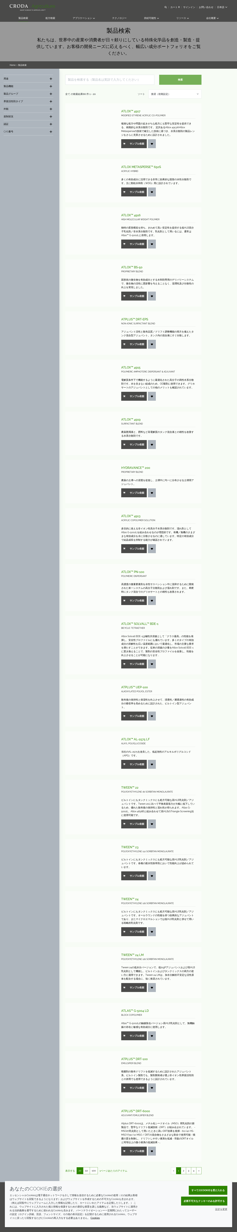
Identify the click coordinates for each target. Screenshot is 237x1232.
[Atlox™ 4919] (90, 433)
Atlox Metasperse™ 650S (141, 167)
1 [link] (178, 1170)
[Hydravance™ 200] (90, 481)
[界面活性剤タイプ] (28, 101)
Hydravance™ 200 (135, 468)
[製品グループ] (28, 93)
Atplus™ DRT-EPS (134, 319)
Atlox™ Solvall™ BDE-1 (139, 624)
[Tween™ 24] (90, 916)
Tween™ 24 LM (132, 955)
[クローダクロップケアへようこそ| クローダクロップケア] (33, 6)
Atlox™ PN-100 (132, 572)
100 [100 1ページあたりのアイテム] (94, 1170)
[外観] (28, 109)
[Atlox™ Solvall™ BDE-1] (90, 645)
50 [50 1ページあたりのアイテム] (86, 1170)
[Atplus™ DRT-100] (90, 1074)
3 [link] (188, 1170)
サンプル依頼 (133, 143)
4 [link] (193, 1170)
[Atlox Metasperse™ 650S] (90, 180)
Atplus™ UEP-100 (134, 687)
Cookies (95, 1218)
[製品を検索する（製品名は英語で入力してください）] (109, 80)
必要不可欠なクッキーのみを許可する (204, 1201)
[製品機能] (28, 86)
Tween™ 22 (129, 787)
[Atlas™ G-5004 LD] (90, 1024)
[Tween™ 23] (90, 863)
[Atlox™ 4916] (90, 231)
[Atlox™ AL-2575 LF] (90, 753)
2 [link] (183, 1170)
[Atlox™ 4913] (90, 533)
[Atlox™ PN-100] (90, 587)
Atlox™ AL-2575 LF (135, 739)
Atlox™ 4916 (131, 215)
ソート (141, 94)
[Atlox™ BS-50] (90, 283)
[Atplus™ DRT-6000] (90, 1132)
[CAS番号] (28, 131)
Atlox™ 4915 (130, 367)
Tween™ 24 (129, 899)
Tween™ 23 (129, 847)
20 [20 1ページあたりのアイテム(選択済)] (80, 1170)
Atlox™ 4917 (130, 111)
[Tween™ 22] (90, 807)
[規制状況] (28, 116)
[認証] (28, 124)
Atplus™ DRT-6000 (135, 1111)
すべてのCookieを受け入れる (208, 1190)
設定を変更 (221, 1209)
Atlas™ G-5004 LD (135, 1011)
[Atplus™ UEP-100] (90, 703)
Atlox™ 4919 (131, 419)
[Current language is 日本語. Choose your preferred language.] (222, 7)
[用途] (28, 78)
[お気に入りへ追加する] (152, 143)
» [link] (199, 1170)
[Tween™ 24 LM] (90, 972)
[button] (23, 18)
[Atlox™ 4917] (90, 128)
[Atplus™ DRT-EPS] (90, 333)
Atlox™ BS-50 (131, 267)
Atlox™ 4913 (130, 516)
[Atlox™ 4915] (90, 383)
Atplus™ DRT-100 (134, 1059)
